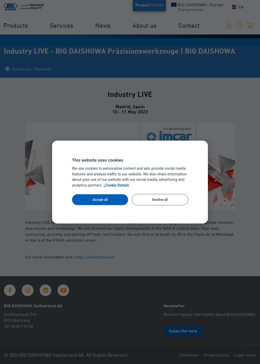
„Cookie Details (116, 185)
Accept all (100, 200)
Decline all (160, 200)
